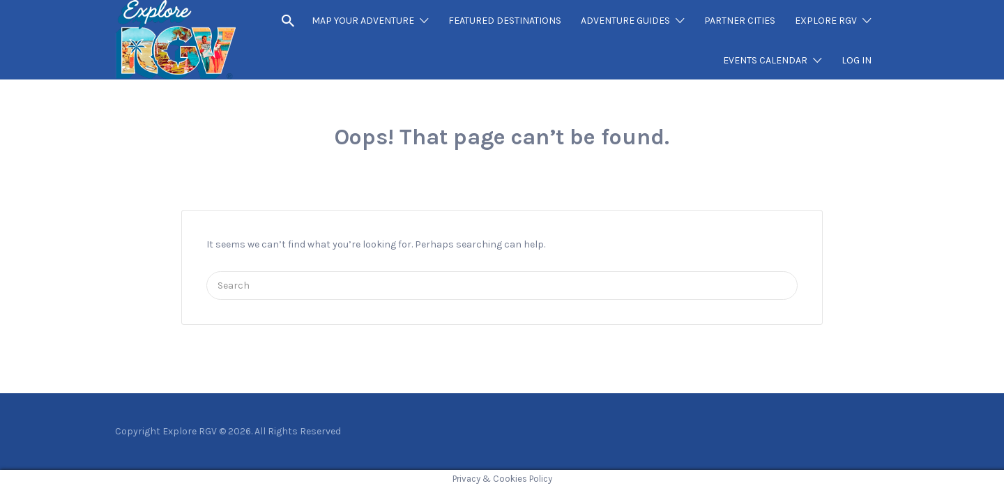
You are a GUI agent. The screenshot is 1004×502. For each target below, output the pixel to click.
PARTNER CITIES (739, 20)
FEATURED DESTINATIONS (504, 20)
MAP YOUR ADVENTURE (363, 20)
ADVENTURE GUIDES (625, 20)
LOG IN (857, 60)
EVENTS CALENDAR (765, 60)
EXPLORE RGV (826, 20)
